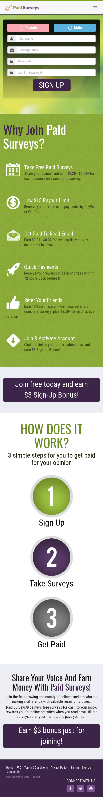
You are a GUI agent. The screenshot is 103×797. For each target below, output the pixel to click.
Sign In (75, 767)
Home (9, 767)
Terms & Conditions (36, 767)
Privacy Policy (59, 767)
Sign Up (51, 85)
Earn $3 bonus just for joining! (52, 736)
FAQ (19, 767)
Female (31, 27)
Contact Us (13, 771)
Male (78, 27)
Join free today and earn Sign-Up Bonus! (51, 389)
